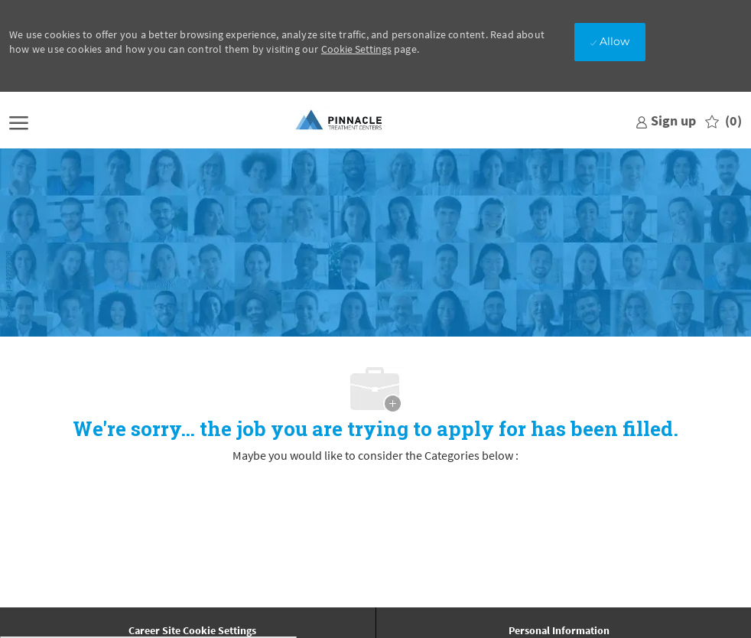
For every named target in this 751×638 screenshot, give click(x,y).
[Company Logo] (339, 121)
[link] (666, 120)
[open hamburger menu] (18, 121)
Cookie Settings (356, 49)
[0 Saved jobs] (723, 121)
